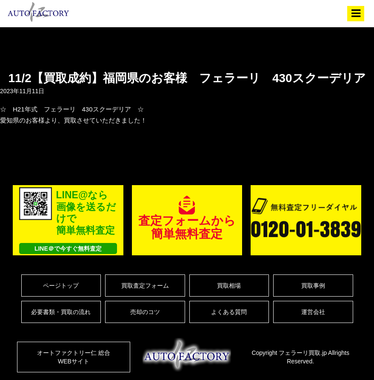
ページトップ (61, 285)
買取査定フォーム (145, 285)
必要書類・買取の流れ (61, 312)
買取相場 (229, 285)
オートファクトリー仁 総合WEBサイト (73, 357)
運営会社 (313, 312)
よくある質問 (229, 312)
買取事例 (313, 285)
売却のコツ (145, 312)
